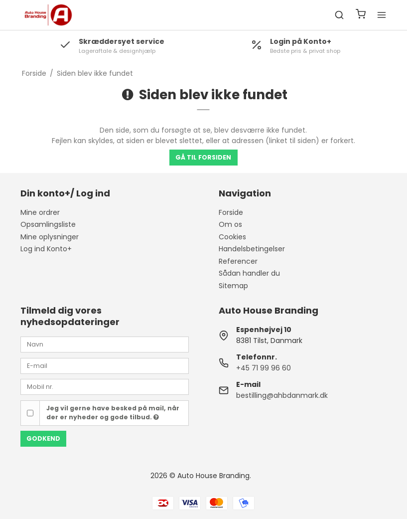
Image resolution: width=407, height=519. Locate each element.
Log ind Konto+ (46, 249)
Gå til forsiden (203, 157)
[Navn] (104, 344)
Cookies (232, 237)
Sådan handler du (249, 273)
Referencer (238, 261)
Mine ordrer (40, 212)
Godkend (43, 438)
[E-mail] (104, 365)
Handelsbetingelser (252, 249)
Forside (231, 212)
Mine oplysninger (49, 237)
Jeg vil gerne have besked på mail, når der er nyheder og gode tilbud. (112, 412)
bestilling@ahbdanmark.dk (282, 395)
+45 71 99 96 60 (263, 368)
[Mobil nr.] (104, 386)
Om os (230, 224)
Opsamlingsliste (48, 224)
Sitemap (233, 286)
